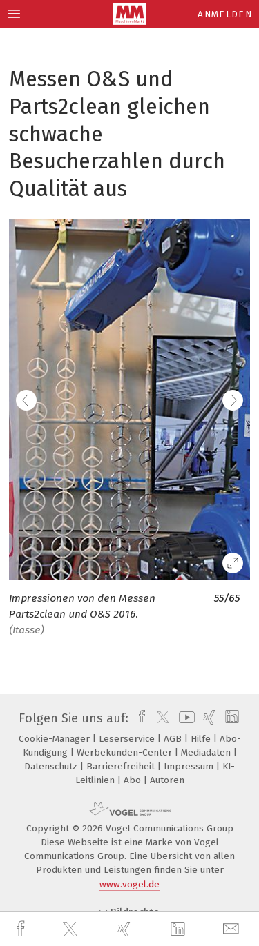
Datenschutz (52, 766)
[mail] (232, 929)
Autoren (167, 780)
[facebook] (22, 929)
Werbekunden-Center (126, 752)
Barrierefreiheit (121, 766)
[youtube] (184, 718)
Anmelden (225, 14)
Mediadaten (207, 752)
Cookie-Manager (56, 739)
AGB (174, 739)
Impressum (190, 766)
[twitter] (72, 929)
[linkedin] (179, 929)
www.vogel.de (129, 884)
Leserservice (128, 739)
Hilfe (202, 739)
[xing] (125, 929)
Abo (134, 780)
